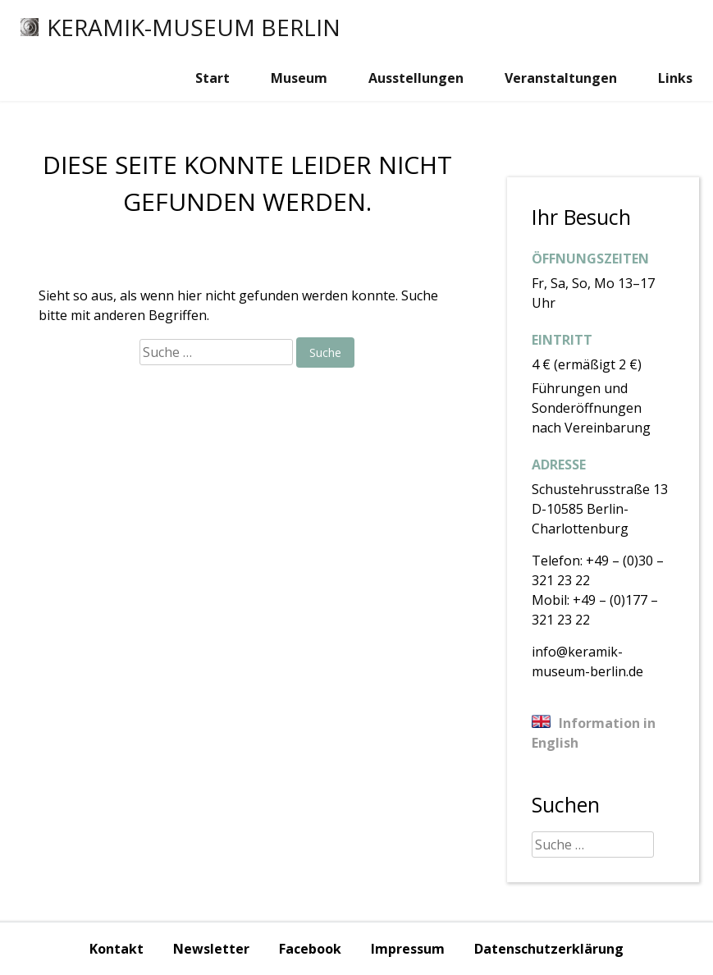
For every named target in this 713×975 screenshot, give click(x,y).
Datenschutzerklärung (549, 949)
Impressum (408, 949)
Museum (299, 78)
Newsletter (211, 949)
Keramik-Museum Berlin (181, 27)
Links (675, 78)
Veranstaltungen (561, 78)
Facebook (310, 949)
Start (212, 78)
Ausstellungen (416, 78)
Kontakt (116, 949)
